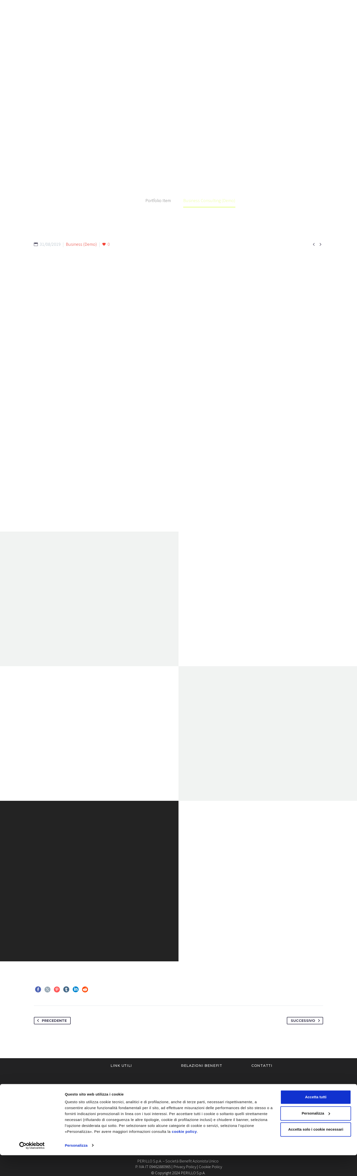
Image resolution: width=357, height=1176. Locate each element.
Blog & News (234, 22)
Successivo (306, 1020)
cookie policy (184, 1153)
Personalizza (76, 1166)
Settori (180, 22)
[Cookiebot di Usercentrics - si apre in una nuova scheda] (32, 1166)
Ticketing (309, 22)
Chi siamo (153, 22)
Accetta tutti (316, 1118)
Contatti (338, 22)
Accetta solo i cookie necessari (315, 1150)
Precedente (51, 1020)
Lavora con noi (273, 22)
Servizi (205, 22)
